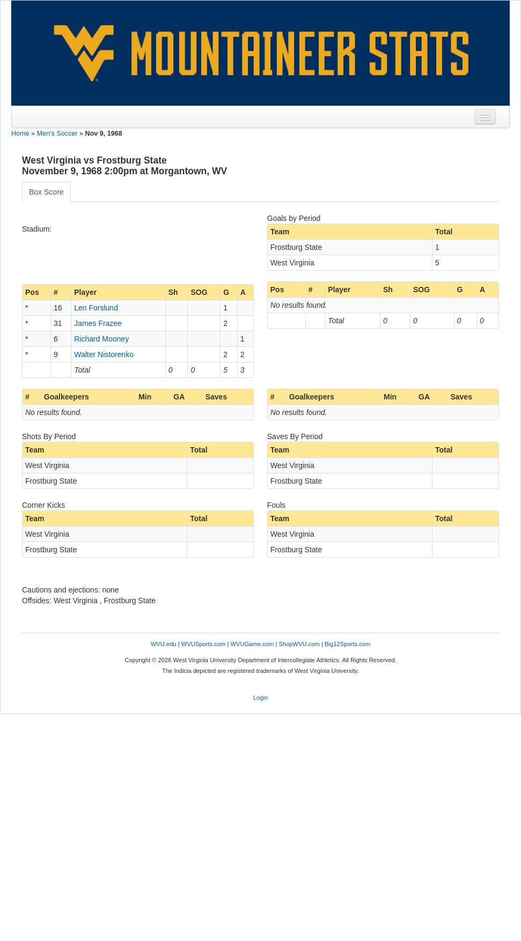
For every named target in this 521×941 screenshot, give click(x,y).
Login (260, 697)
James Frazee (98, 323)
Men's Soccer (57, 133)
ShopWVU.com (298, 644)
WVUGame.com (252, 644)
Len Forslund (96, 307)
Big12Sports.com (347, 644)
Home (20, 133)
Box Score (46, 192)
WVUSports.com (203, 644)
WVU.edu (164, 644)
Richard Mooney (101, 339)
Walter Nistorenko (104, 354)
